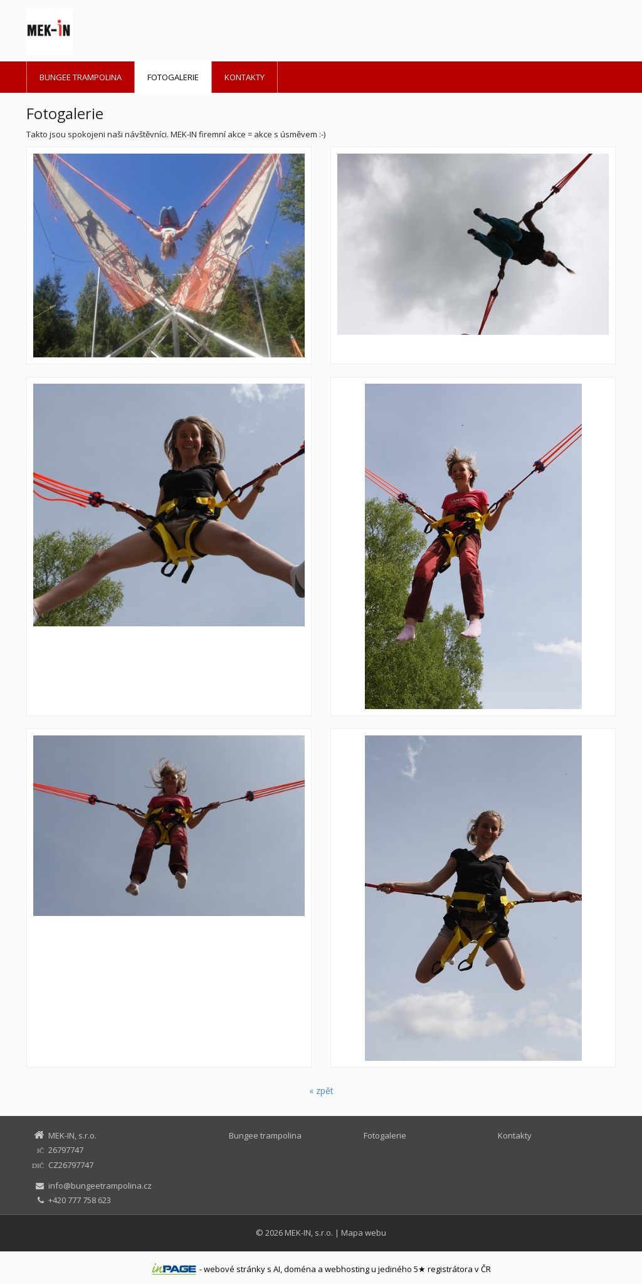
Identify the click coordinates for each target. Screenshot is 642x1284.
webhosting (347, 1269)
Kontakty (244, 77)
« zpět (321, 1091)
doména (300, 1269)
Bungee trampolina (80, 77)
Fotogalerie (173, 77)
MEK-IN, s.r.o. (309, 1232)
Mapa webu (363, 1232)
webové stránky (234, 1269)
